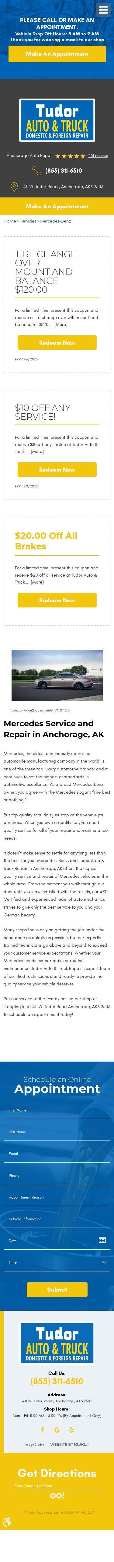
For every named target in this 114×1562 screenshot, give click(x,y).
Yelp (72, 1430)
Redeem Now (57, 342)
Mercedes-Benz (55, 221)
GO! (57, 1496)
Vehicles (28, 221)
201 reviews (98, 155)
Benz (15, 710)
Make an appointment (57, 53)
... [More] (57, 324)
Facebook (42, 1430)
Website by (69, 1444)
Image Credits (35, 1444)
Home (10, 221)
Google (57, 1430)
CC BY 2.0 (62, 710)
